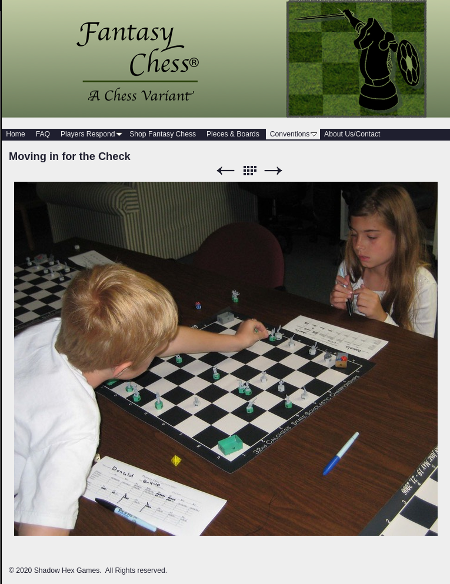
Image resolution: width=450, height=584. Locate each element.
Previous (225, 171)
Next (274, 171)
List (249, 171)
